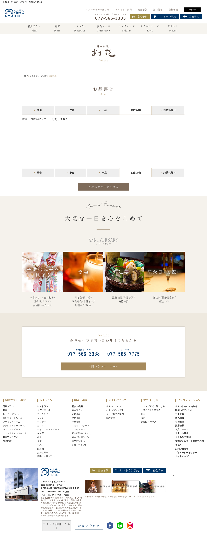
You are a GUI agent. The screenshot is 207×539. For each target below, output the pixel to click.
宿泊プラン (34, 29)
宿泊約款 (7, 441)
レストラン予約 (127, 470)
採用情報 (158, 9)
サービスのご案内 (115, 414)
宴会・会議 (103, 29)
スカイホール (78, 429)
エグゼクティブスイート (15, 433)
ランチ (40, 418)
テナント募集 (181, 433)
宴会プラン (77, 410)
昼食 (39, 110)
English (192, 9)
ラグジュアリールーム (14, 425)
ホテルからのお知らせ (97, 9)
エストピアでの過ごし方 (153, 406)
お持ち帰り (169, 110)
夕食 (71, 110)
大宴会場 (76, 414)
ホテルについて (149, 29)
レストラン (80, 29)
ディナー (41, 422)
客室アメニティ (10, 437)
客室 (57, 29)
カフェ (40, 425)
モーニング (42, 414)
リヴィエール (43, 410)
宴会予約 (154, 470)
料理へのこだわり (184, 410)
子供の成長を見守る (150, 410)
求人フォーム (181, 429)
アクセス (172, 29)
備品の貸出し (78, 441)
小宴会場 (76, 422)
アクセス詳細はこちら (57, 526)
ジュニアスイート (11, 429)
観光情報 (142, 9)
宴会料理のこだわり (81, 433)
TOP (26, 76)
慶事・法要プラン (46, 456)
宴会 (143, 414)
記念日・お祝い (148, 422)
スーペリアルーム (11, 414)
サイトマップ (181, 456)
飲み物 (40, 448)
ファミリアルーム (11, 422)
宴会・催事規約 (79, 445)
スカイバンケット (80, 425)
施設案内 (110, 418)
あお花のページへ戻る (103, 186)
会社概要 (173, 9)
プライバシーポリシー (186, 452)
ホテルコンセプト (115, 410)
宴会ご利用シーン (80, 437)
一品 (104, 110)
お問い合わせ (181, 448)
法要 (143, 418)
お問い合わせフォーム (103, 366)
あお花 (44, 76)
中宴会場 (76, 418)
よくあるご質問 (123, 9)
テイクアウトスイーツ (48, 429)
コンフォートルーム (12, 418)
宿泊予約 (139, 16)
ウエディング (126, 29)
